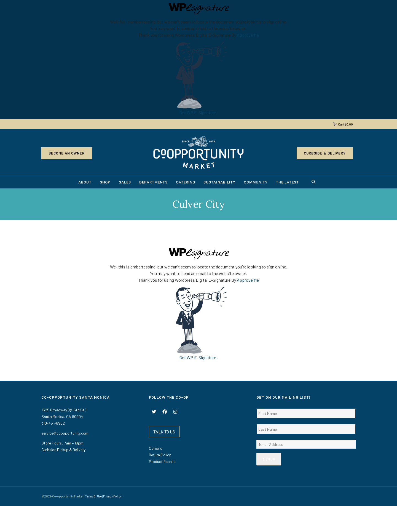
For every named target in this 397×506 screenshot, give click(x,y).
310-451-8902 (53, 423)
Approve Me (248, 35)
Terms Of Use (93, 496)
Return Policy (160, 454)
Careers (155, 448)
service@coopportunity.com (64, 433)
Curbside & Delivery (325, 153)
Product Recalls (162, 461)
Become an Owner (67, 153)
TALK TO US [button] (164, 431)
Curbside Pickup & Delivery (63, 449)
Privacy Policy (112, 496)
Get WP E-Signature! (198, 112)
